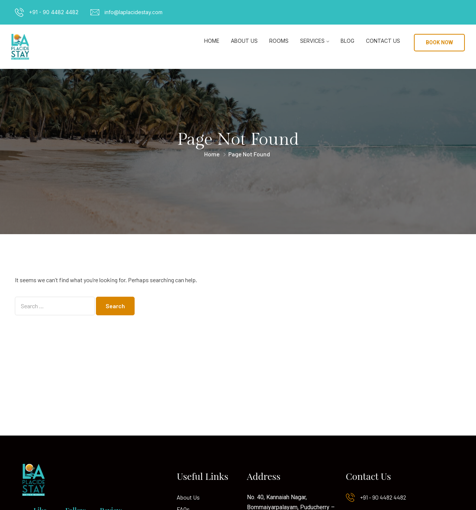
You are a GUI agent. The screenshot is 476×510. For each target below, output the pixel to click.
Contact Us (383, 41)
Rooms (279, 41)
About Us (244, 41)
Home (211, 41)
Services (312, 41)
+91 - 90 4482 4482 (53, 12)
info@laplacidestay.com (133, 12)
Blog (347, 41)
